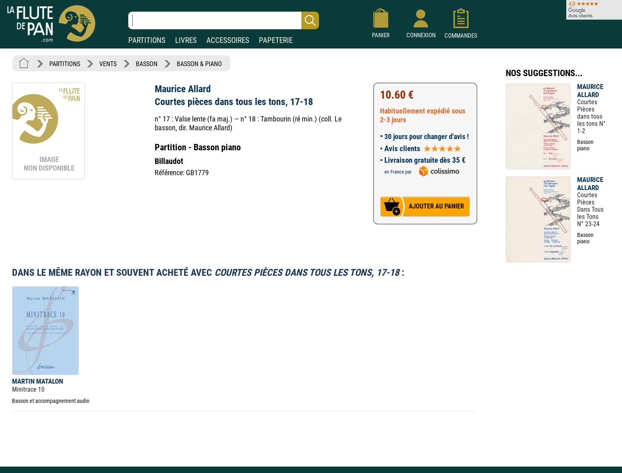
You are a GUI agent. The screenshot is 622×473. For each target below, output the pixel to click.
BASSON (147, 64)
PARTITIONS (147, 40)
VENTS (108, 64)
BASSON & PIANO (199, 64)
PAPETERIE (276, 40)
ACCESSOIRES (227, 40)
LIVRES (186, 40)
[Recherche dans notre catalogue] (223, 20)
